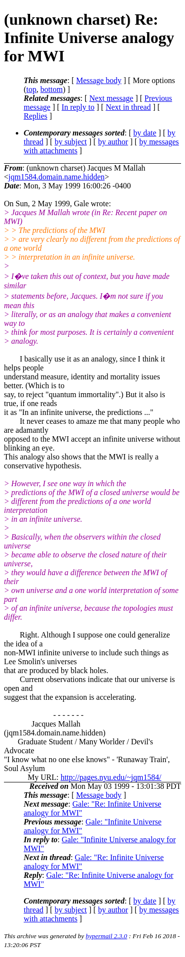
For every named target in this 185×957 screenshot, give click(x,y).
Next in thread (128, 107)
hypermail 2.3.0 (106, 936)
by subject (71, 141)
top (31, 89)
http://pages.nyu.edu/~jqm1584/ (111, 777)
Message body (98, 80)
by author (113, 141)
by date (144, 133)
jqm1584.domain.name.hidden (56, 177)
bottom (51, 89)
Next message (111, 98)
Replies (35, 116)
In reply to (78, 107)
